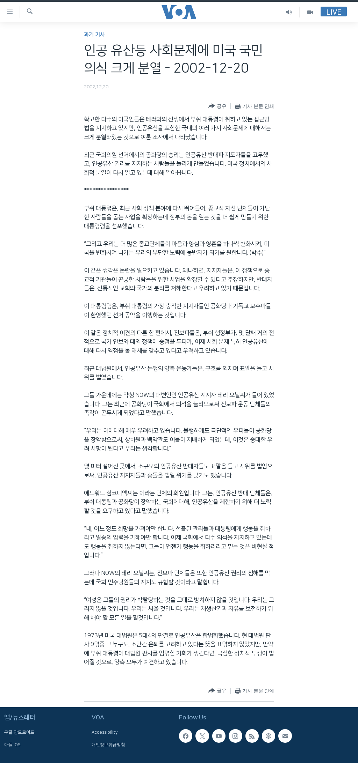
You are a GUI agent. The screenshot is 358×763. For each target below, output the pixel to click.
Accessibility (105, 732)
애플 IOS (12, 744)
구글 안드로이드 (19, 732)
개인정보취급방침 (108, 744)
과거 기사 (94, 35)
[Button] (217, 106)
